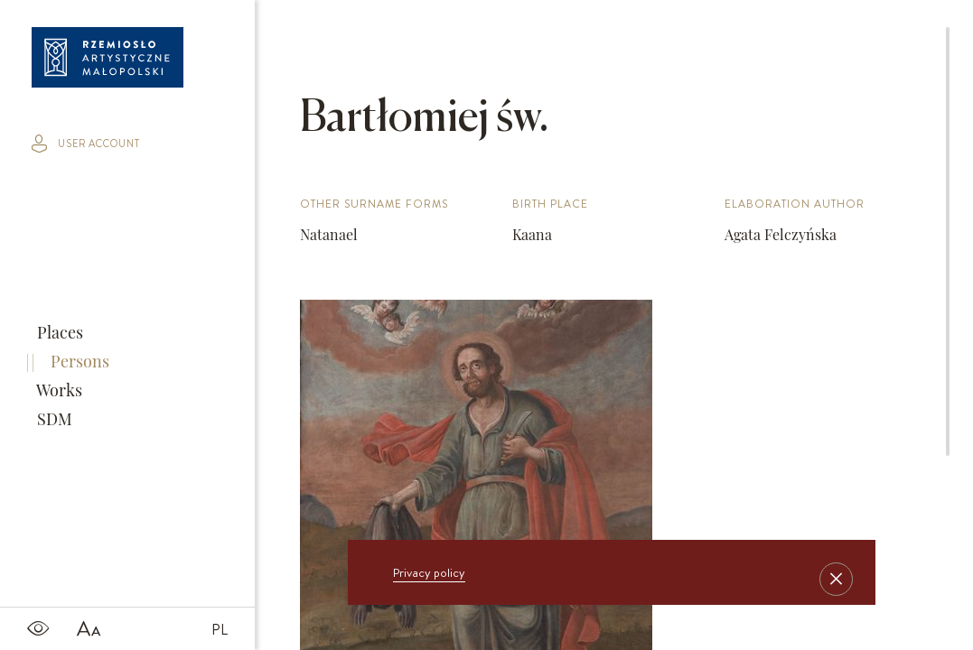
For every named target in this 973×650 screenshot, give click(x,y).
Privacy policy (429, 572)
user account (86, 144)
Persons (78, 361)
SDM (52, 419)
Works (57, 390)
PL (219, 629)
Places (58, 332)
